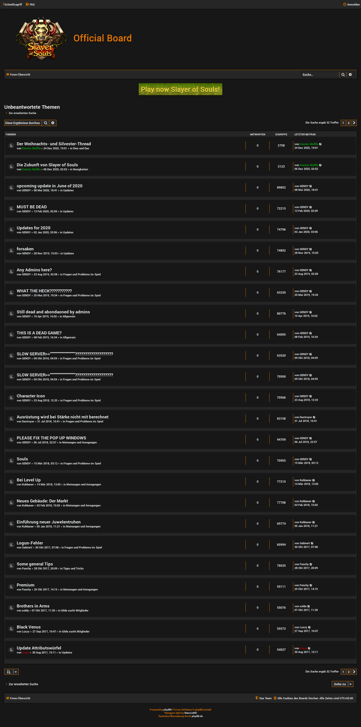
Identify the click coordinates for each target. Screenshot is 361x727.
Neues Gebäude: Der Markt (42, 500)
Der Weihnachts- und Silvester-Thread (54, 143)
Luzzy (26, 631)
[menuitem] (30, 5)
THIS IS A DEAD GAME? (39, 332)
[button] (354, 123)
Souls (22, 458)
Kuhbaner (28, 484)
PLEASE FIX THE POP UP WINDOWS (51, 437)
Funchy (26, 568)
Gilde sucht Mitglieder (74, 610)
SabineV (27, 547)
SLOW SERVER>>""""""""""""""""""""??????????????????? (65, 353)
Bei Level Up (29, 479)
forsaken (25, 248)
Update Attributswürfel (39, 647)
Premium (25, 584)
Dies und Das (81, 148)
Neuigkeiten (80, 169)
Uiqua (25, 652)
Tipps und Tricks (73, 568)
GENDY (26, 190)
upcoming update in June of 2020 (49, 185)
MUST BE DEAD (32, 206)
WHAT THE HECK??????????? (44, 290)
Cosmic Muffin (31, 148)
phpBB (167, 709)
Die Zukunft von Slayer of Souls (47, 164)
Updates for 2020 (33, 227)
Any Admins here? (34, 269)
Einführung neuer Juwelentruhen (49, 521)
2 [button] (349, 123)
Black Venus (29, 626)
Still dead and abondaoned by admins (53, 311)
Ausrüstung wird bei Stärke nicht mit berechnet (62, 416)
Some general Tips (35, 563)
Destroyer (28, 421)
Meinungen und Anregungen (79, 442)
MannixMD (190, 712)
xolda (25, 610)
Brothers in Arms (33, 605)
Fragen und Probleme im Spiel (82, 274)
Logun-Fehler (30, 542)
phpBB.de (197, 716)
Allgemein (69, 316)
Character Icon (31, 395)
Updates (68, 190)
